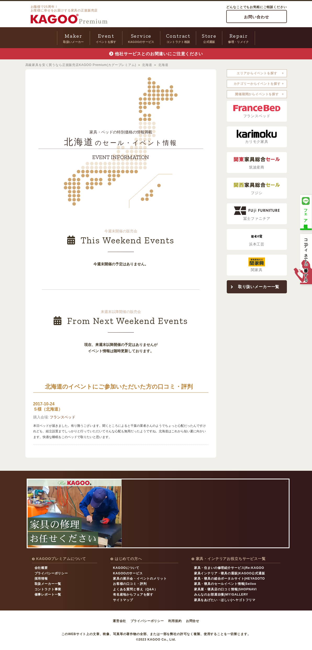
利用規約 (174, 621)
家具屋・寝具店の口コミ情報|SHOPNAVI (225, 589)
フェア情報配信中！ (306, 211)
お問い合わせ (256, 17)
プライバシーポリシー (51, 573)
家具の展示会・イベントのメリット (140, 578)
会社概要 (41, 568)
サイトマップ (123, 600)
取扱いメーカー (73, 37)
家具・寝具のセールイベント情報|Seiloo (225, 584)
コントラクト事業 (48, 589)
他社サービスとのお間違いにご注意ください (159, 54)
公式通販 (209, 37)
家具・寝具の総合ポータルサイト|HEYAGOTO (229, 578)
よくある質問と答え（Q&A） (135, 589)
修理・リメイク (238, 37)
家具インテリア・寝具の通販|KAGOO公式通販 (229, 573)
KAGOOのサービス (141, 37)
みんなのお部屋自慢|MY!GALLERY (221, 594)
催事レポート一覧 (48, 594)
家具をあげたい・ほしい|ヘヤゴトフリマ (225, 600)
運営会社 (119, 621)
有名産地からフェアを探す (133, 594)
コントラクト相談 (178, 37)
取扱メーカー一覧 (48, 584)
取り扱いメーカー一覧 (258, 286)
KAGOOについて (126, 568)
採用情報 (41, 578)
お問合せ (192, 621)
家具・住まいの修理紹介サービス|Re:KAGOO (229, 568)
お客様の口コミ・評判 (129, 584)
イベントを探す (106, 37)
